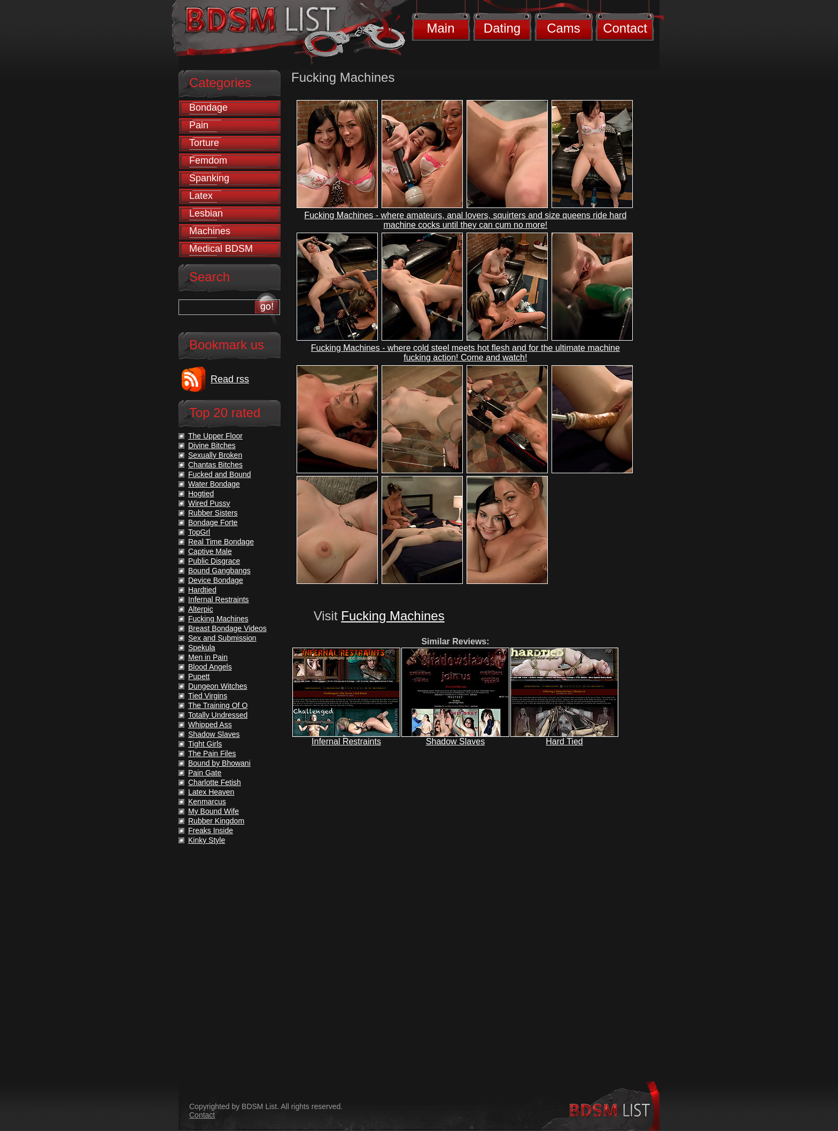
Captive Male (210, 551)
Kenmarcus (207, 801)
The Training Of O (217, 705)
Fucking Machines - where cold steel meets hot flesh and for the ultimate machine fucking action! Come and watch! (465, 352)
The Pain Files (212, 753)
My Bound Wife (213, 811)
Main (440, 28)
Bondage (208, 107)
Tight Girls (205, 744)
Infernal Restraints (346, 741)
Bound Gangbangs (219, 570)
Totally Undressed (217, 715)
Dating (502, 28)
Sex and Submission (222, 638)
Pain (198, 125)
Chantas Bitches (215, 464)
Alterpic (200, 609)
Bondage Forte (213, 522)
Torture (204, 142)
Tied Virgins (207, 695)
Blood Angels (210, 667)
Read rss (230, 379)
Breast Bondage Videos (227, 628)
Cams (563, 28)
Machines (209, 231)
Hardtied (202, 590)
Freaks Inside (210, 830)
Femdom (208, 160)
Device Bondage (215, 580)
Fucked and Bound (219, 474)
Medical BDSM (221, 248)
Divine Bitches (212, 445)
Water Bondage (214, 484)
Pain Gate (204, 772)
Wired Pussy (209, 503)
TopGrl (199, 532)
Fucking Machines (392, 616)
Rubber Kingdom (216, 821)
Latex (201, 195)
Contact (625, 28)
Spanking (209, 178)
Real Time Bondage (221, 541)
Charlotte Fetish (214, 782)
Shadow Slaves (455, 741)
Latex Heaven (211, 792)
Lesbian (206, 213)
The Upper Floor (215, 436)
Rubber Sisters (213, 513)
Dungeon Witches (217, 686)
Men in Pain (208, 657)
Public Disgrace (214, 561)
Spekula (201, 647)
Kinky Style (206, 840)
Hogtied (201, 493)
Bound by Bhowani (219, 763)
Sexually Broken (215, 455)
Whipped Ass (210, 724)
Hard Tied (564, 741)
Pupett (199, 676)
